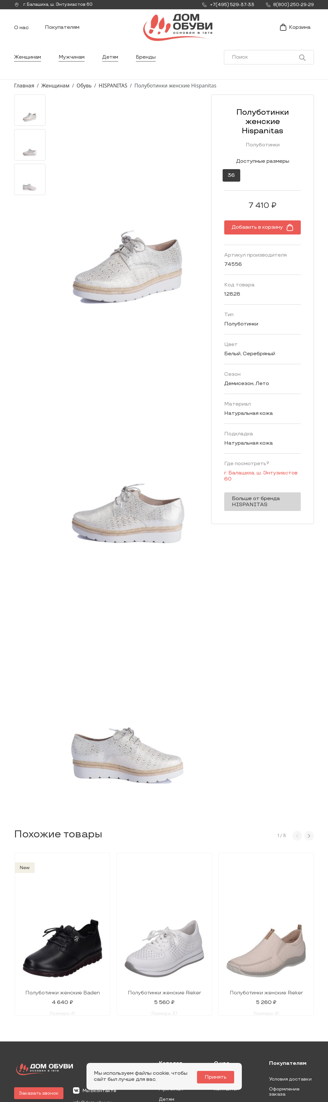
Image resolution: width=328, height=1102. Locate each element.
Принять (217, 1077)
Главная (24, 90)
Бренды (149, 62)
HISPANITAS (113, 90)
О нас (21, 31)
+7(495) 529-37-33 (35, 1050)
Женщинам (28, 62)
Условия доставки (290, 1021)
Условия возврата (290, 1046)
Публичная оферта (291, 1056)
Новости (224, 1021)
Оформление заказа (284, 1034)
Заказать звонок (39, 1035)
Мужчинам (73, 62)
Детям (112, 62)
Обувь (84, 90)
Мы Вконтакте (94, 1033)
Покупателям (62, 30)
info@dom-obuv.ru (93, 1045)
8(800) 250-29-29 (35, 1059)
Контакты (225, 1031)
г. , (55, 5)
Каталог (170, 1006)
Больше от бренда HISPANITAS (244, 491)
